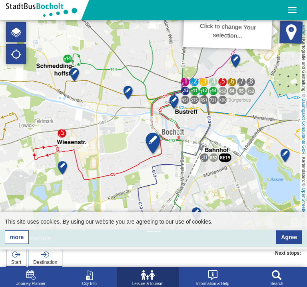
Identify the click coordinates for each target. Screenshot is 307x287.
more (17, 237)
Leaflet (303, 28)
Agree (289, 237)
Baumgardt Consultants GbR (303, 126)
